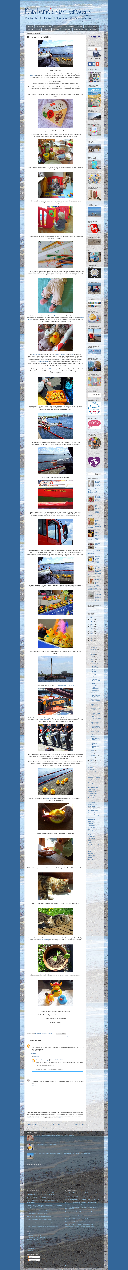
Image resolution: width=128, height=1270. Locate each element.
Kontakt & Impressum (80, 29)
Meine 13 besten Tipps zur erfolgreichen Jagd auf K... (95, 688)
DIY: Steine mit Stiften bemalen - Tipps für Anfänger (98, 596)
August (93, 654)
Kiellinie (50, 369)
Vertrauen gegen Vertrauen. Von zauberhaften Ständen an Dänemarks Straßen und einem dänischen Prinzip (42, 1193)
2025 (91, 619)
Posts (30, 1257)
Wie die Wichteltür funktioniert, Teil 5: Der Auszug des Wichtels (82, 1199)
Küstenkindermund (93, 810)
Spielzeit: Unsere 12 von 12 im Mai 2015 (95, 715)
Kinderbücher (91, 802)
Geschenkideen (92, 798)
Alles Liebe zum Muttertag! (95, 723)
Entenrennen (58, 316)
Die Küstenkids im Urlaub (43, 26)
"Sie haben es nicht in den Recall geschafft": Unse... (94, 666)
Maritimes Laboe (95, 677)
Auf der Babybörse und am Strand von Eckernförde (95, 739)
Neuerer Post (32, 1124)
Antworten (34, 1053)
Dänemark (91, 775)
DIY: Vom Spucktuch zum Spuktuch (96, 673)
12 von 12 (90, 767)
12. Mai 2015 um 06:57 (50, 1079)
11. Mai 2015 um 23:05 (57, 1060)
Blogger (67, 1265)
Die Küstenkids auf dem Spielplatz (64, 26)
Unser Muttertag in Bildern (96, 719)
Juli (92, 656)
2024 (91, 622)
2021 (91, 629)
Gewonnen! (46, 29)
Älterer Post (79, 1124)
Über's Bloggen (92, 847)
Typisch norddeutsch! (93, 844)
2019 (91, 633)
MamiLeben (91, 821)
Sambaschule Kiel (44, 719)
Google (61, 1117)
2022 (91, 626)
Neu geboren (91, 827)
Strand (90, 842)
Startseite (30, 26)
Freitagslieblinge (92, 793)
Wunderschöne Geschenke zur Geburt (95, 728)
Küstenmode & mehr (93, 817)
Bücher (80, 26)
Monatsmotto (91, 825)
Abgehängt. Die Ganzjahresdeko (95, 733)
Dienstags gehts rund (93, 783)
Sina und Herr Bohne (37, 1079)
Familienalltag (51, 1036)
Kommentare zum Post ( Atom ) (42, 1128)
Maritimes (59, 1036)
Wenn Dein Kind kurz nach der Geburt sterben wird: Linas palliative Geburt (54, 1135)
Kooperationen (66, 29)
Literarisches (91, 819)
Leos (72, 354)
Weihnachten (91, 855)
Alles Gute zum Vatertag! (95, 705)
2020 (91, 631)
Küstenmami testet (93, 812)
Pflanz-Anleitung (44, 939)
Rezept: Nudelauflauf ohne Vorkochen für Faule (39, 1219)
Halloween (91, 800)
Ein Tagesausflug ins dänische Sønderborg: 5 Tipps (40, 1213)
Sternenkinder (91, 838)
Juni (92, 659)
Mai (92, 661)
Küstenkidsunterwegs (42, 1060)
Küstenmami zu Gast (91, 26)
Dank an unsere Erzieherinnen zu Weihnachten (77, 1221)
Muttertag (33, 75)
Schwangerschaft (92, 830)
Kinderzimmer (91, 806)
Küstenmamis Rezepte (94, 815)
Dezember (94, 645)
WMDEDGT (91, 859)
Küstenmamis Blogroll (33, 29)
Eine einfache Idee (93, 787)
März (92, 753)
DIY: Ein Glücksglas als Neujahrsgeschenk (76, 1218)
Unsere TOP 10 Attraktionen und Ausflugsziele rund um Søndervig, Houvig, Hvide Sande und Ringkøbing (62, 1153)
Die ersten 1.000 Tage (94, 777)
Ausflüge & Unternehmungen (39, 1036)
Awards (90, 773)
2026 (91, 617)
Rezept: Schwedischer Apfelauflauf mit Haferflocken (79, 1215)
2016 (91, 640)
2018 (91, 636)
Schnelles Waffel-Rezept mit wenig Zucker (98, 559)
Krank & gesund (92, 808)
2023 (91, 624)
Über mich (56, 29)
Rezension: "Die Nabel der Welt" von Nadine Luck (96, 681)
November (94, 647)
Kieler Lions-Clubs (60, 354)
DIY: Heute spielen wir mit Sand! (95, 701)
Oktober (93, 649)
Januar (93, 757)
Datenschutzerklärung (33, 1117)
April (92, 750)
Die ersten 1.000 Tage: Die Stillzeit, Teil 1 (95, 710)
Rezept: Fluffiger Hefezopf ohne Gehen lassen (39, 1216)
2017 (91, 638)
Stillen (89, 840)
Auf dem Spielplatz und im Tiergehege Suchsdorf (95, 695)
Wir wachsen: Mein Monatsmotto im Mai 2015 (96, 745)
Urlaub (90, 851)
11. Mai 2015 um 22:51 (43, 1045)
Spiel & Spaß (65, 1036)
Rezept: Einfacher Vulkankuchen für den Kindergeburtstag (42, 1226)
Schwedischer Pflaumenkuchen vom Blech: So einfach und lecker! (83, 1193)
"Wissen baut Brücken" (42, 361)
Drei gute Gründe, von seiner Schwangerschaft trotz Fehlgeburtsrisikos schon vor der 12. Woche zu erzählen (80, 1225)
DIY (89, 785)
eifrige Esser (50, 798)
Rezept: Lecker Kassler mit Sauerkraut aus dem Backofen (80, 1212)
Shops (89, 834)
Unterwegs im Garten (93, 849)
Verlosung (90, 853)
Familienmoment (92, 791)
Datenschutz (93, 29)
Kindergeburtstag (92, 804)
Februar (93, 755)
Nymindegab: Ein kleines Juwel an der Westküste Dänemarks (43, 1223)
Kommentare (32, 1260)
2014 (91, 760)
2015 (91, 643)
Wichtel (90, 857)
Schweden (91, 832)
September (94, 652)
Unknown (34, 1045)
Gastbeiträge (91, 795)
